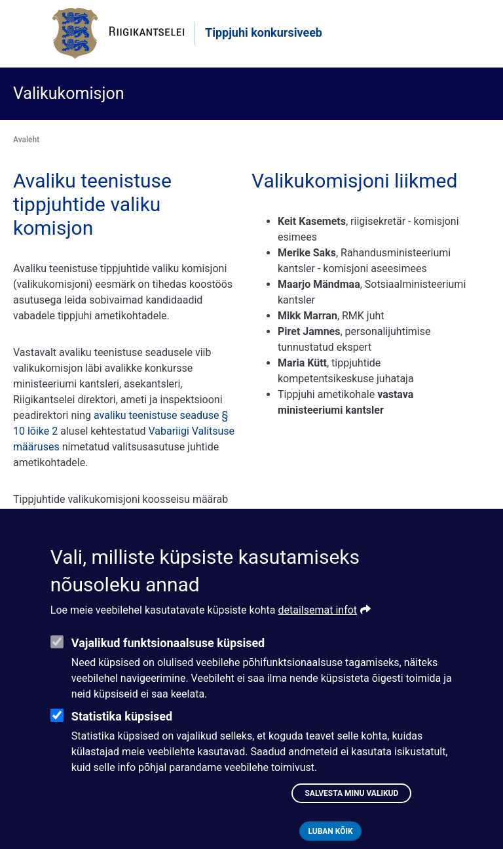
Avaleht (26, 139)
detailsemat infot (318, 630)
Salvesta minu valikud (351, 813)
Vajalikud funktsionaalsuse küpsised (168, 663)
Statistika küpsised (121, 736)
